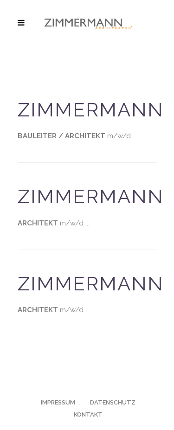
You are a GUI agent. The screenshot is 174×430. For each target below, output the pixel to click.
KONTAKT (88, 414)
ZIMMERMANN (91, 109)
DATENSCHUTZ (112, 402)
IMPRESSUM (58, 402)
